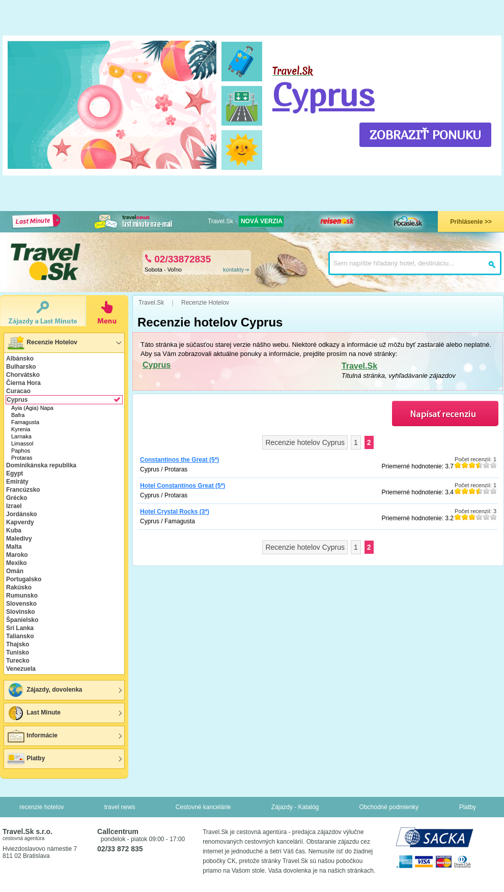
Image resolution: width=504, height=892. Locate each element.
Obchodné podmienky (389, 807)
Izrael (14, 506)
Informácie (32, 736)
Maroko (17, 554)
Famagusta (25, 422)
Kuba (13, 530)
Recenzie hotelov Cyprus (305, 442)
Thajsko (17, 644)
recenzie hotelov (41, 807)
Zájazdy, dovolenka (44, 690)
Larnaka (21, 436)
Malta (14, 546)
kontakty (233, 269)
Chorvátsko (23, 374)
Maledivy (19, 538)
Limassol (22, 443)
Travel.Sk (359, 366)
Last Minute (34, 713)
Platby (26, 759)
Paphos (20, 451)
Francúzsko (23, 489)
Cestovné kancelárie (203, 807)
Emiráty (17, 481)
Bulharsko (21, 366)
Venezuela (21, 668)
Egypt (14, 473)
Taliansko (20, 636)
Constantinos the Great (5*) (179, 459)
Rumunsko (22, 595)
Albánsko (20, 358)
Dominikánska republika (41, 465)
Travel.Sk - (246, 221)
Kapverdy (20, 522)
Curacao (18, 391)
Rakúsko (19, 587)
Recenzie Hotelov (42, 343)
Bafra (17, 415)
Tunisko (17, 652)
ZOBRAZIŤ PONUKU (425, 135)
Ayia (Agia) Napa (32, 408)
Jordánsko (21, 514)
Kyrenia (20, 429)
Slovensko (21, 603)
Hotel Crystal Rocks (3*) (174, 511)
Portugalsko (23, 579)
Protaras (22, 458)
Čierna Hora (23, 382)
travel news (119, 807)
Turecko (18, 660)
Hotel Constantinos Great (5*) (182, 485)
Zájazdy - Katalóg (295, 807)
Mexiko (16, 563)
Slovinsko (20, 611)
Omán (14, 571)
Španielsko (22, 619)
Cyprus (323, 94)
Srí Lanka (20, 628)
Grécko (16, 497)
